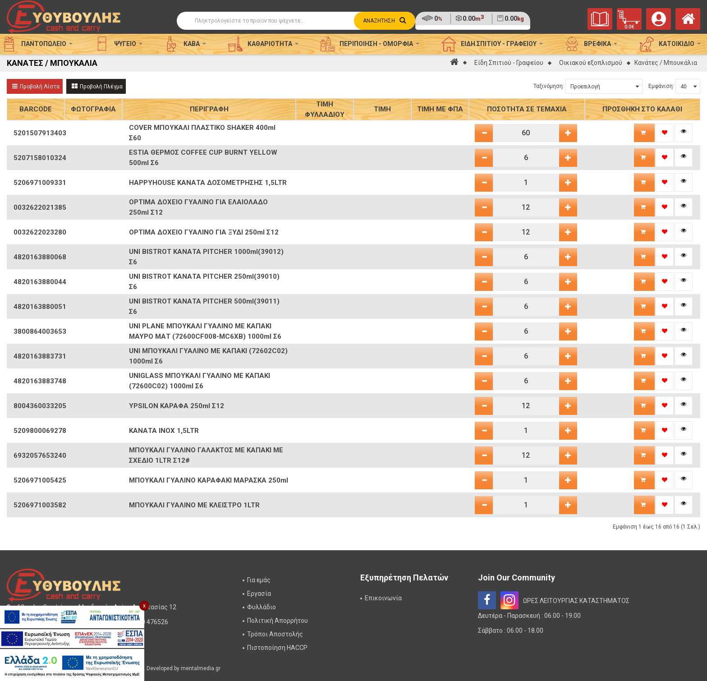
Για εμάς (259, 580)
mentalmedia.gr (200, 668)
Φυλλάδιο (261, 607)
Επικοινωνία (383, 598)
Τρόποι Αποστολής (275, 634)
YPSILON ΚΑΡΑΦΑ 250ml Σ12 (176, 406)
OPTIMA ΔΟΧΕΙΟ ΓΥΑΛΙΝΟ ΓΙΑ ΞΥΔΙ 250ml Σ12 (204, 232)
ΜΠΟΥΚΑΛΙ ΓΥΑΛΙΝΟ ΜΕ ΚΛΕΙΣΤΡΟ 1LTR (194, 505)
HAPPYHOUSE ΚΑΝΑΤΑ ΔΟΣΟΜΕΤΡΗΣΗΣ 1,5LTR (208, 183)
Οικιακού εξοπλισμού (590, 62)
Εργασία (259, 593)
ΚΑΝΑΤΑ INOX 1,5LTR (164, 431)
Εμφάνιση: (661, 86)
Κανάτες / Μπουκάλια (665, 62)
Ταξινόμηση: (548, 86)
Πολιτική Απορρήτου (277, 620)
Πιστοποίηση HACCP (277, 647)
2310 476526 (149, 622)
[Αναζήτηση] (296, 21)
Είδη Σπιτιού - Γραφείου (508, 62)
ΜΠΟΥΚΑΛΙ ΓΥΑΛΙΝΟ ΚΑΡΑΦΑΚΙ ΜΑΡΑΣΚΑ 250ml (208, 480)
